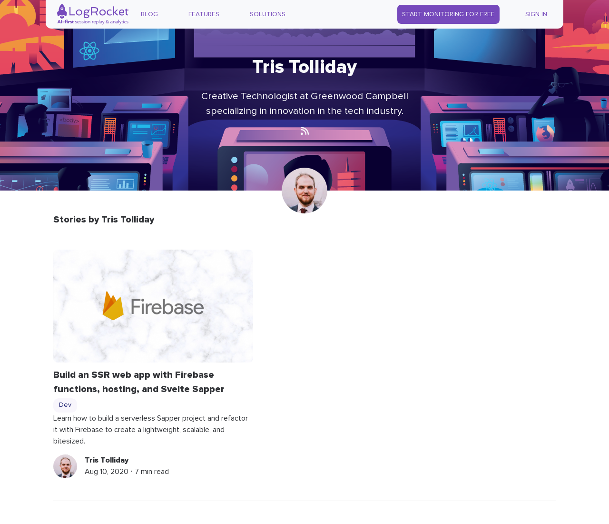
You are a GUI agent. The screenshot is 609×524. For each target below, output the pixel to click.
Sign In (536, 14)
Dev (65, 405)
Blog (149, 14)
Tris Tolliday (106, 460)
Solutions (267, 14)
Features (203, 14)
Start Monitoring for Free (448, 14)
